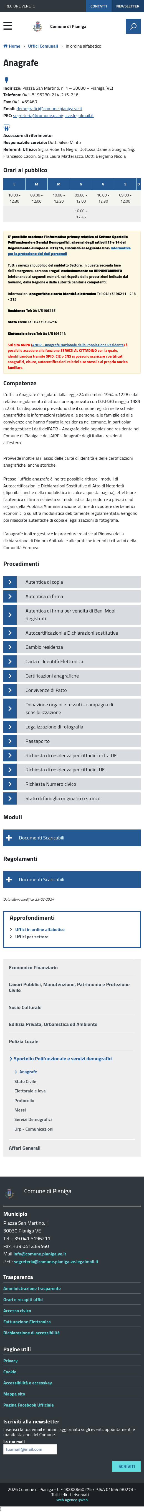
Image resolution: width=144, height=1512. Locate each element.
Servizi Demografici (33, 1119)
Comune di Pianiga (68, 26)
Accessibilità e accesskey (27, 1382)
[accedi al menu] (7, 25)
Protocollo (24, 1100)
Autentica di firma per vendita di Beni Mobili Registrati (72, 614)
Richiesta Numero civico (51, 784)
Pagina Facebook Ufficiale (28, 1405)
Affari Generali (25, 1148)
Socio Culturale (25, 1007)
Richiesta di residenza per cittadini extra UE (71, 755)
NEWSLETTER (127, 6)
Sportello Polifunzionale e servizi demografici (63, 1058)
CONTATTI (98, 6)
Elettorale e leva (30, 1090)
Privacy (10, 1360)
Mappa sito (14, 1393)
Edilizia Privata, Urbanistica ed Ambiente (53, 1024)
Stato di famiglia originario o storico (63, 798)
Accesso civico (17, 1310)
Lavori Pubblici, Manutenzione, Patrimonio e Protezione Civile (69, 987)
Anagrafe (28, 1071)
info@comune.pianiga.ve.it (40, 1253)
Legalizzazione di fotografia (54, 726)
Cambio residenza (44, 647)
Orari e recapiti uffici (23, 1299)
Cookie (9, 1371)
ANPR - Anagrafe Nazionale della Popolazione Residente (77, 345)
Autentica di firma (44, 596)
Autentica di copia (44, 582)
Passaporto (38, 741)
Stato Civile (25, 1081)
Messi (20, 1110)
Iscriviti (126, 1466)
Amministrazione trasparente (32, 1288)
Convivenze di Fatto (46, 690)
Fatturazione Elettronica (27, 1321)
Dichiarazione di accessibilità (31, 1332)
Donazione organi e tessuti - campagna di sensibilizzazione (69, 708)
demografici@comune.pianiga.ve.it (49, 108)
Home (11, 46)
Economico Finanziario (33, 967)
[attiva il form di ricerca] (133, 26)
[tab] (72, 837)
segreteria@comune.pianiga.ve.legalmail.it (53, 115)
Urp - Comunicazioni (34, 1129)
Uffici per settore (32, 936)
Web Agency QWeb (72, 1500)
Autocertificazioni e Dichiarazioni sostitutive (72, 633)
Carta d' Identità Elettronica (54, 661)
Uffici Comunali (43, 46)
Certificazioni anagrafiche (52, 675)
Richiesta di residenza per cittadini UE (65, 769)
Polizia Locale (23, 1041)
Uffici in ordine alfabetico (40, 929)
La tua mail (30, 1446)
